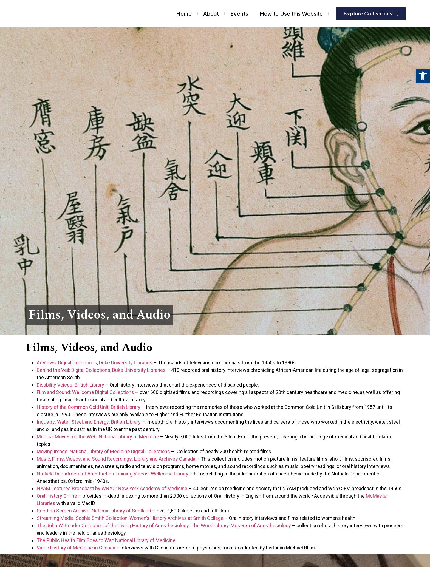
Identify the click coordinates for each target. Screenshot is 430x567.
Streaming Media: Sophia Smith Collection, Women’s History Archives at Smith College (130, 518)
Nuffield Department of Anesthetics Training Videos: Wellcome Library (112, 474)
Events (239, 13)
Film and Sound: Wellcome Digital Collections (85, 392)
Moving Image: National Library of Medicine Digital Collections (103, 451)
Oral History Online (57, 496)
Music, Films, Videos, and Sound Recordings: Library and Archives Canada (116, 459)
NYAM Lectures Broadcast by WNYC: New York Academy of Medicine (112, 488)
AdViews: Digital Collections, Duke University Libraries (94, 362)
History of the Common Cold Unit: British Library (88, 407)
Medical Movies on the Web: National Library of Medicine (98, 437)
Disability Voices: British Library (70, 385)
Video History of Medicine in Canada (76, 548)
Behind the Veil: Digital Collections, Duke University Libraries (101, 370)
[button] (423, 76)
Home (184, 13)
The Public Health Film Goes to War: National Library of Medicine (106, 540)
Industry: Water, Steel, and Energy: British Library (89, 422)
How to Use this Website (291, 13)
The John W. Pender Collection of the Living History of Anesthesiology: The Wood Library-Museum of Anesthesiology (164, 525)
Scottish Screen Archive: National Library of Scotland (94, 511)
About (211, 13)
